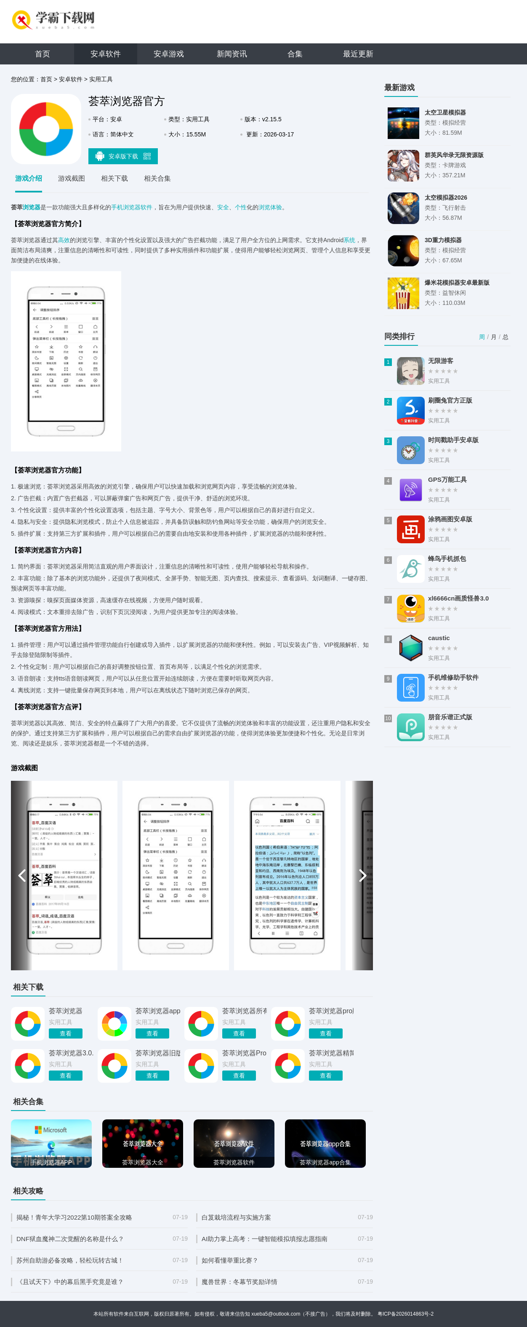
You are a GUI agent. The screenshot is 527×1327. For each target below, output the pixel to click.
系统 (349, 240)
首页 (42, 54)
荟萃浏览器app (158, 1011)
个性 (241, 207)
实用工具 (101, 79)
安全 (223, 207)
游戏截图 (71, 178)
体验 (276, 207)
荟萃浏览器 (66, 1011)
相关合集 (157, 178)
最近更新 (358, 54)
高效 (64, 240)
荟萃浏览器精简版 (331, 1053)
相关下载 (114, 178)
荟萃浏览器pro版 (331, 1011)
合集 (295, 54)
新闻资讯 (232, 54)
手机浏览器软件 (131, 207)
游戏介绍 (28, 178)
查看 (66, 1033)
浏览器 (31, 207)
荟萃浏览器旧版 (158, 1053)
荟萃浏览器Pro (244, 1053)
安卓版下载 (123, 156)
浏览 (264, 207)
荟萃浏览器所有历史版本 (244, 1011)
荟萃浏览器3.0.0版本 (71, 1053)
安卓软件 (105, 54)
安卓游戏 (169, 54)
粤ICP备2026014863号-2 (406, 1314)
